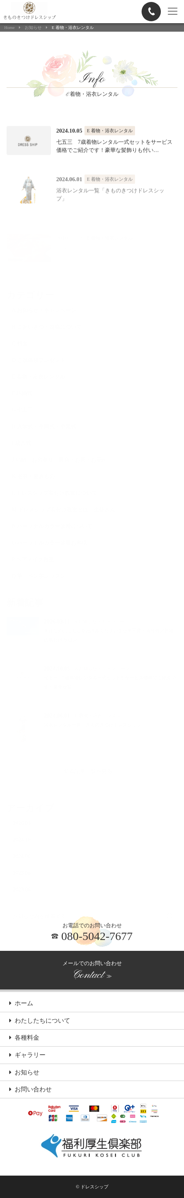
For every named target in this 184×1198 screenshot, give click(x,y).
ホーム (21, 1004)
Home (9, 27)
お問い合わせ (30, 1090)
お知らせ (33, 27)
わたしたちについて (39, 1021)
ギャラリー (27, 1055)
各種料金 (24, 1038)
